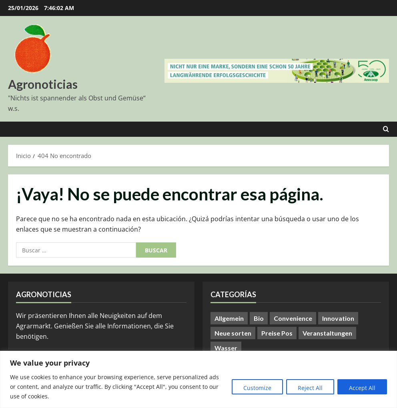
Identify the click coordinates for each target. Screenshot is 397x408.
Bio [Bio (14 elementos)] (259, 318)
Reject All (310, 388)
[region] (198, 379)
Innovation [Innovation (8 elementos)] (338, 318)
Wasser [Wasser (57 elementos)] (226, 348)
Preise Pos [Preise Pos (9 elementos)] (277, 333)
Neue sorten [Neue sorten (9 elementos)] (233, 333)
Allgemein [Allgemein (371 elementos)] (229, 318)
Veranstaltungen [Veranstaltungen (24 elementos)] (327, 333)
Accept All (362, 388)
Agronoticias (43, 84)
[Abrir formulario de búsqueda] (386, 129)
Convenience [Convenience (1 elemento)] (293, 318)
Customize (257, 388)
